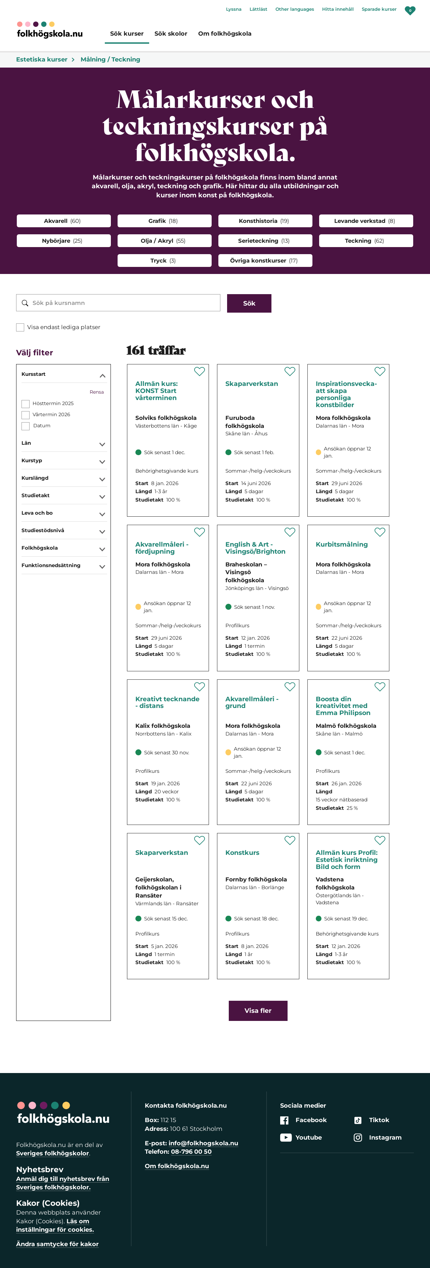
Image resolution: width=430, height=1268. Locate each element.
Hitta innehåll (338, 9)
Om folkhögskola (225, 33)
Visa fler (258, 1011)
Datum (41, 426)
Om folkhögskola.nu (177, 1166)
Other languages (294, 9)
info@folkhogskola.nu (203, 1143)
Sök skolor (171, 33)
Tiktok (371, 1120)
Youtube (301, 1138)
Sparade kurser (379, 9)
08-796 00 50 (191, 1151)
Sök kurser (127, 33)
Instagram (378, 1138)
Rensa (97, 392)
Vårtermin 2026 (51, 414)
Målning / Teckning (110, 59)
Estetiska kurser (45, 59)
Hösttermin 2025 (53, 403)
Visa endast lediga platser (63, 327)
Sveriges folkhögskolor (52, 1153)
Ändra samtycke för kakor (57, 1244)
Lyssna (234, 9)
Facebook (303, 1120)
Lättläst (258, 9)
